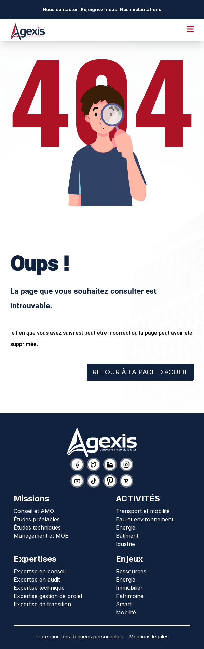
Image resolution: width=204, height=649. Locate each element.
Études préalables (37, 519)
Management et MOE (41, 535)
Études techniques (37, 527)
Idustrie (125, 543)
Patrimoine (130, 596)
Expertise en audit (37, 579)
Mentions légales (149, 636)
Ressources (131, 571)
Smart (124, 604)
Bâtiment (127, 535)
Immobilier (129, 587)
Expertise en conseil (40, 571)
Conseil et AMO (34, 511)
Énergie (125, 527)
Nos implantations (140, 9)
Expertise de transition (42, 604)
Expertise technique (39, 587)
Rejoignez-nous (99, 9)
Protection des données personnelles (79, 636)
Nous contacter (60, 9)
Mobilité (126, 612)
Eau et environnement (144, 519)
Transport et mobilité (143, 511)
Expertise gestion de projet (48, 596)
